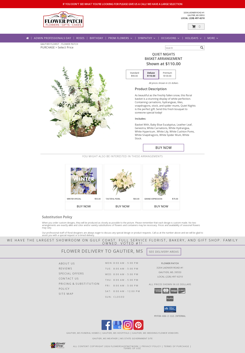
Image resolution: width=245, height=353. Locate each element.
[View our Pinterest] (138, 328)
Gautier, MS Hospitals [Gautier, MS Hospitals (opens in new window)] (116, 332)
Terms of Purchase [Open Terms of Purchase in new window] (176, 346)
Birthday (96, 38)
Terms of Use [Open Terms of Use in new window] (132, 348)
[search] (201, 47)
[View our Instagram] (128, 328)
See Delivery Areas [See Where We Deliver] (164, 251)
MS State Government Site (136, 338)
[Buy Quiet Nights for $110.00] (163, 147)
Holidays (193, 38)
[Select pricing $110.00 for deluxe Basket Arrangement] (151, 74)
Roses (80, 38)
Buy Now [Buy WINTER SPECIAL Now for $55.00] (84, 206)
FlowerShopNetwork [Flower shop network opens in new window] (125, 346)
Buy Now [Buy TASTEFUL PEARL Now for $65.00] (122, 206)
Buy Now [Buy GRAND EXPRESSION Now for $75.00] (161, 206)
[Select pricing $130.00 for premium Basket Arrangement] (167, 74)
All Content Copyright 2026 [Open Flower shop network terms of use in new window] (91, 346)
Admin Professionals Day (52, 38)
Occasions (170, 38)
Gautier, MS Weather (105, 338)
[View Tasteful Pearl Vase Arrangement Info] (123, 181)
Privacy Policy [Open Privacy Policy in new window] (151, 346)
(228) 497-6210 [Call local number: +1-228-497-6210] (197, 18)
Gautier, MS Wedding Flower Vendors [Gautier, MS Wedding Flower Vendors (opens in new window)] (155, 332)
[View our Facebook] (107, 328)
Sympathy (147, 38)
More (213, 38)
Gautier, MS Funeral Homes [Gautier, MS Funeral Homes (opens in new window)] (83, 332)
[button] (196, 27)
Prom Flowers (120, 38)
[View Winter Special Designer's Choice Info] (84, 181)
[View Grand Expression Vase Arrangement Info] (161, 181)
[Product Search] (182, 48)
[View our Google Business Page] (117, 328)
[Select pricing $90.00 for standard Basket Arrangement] (134, 74)
